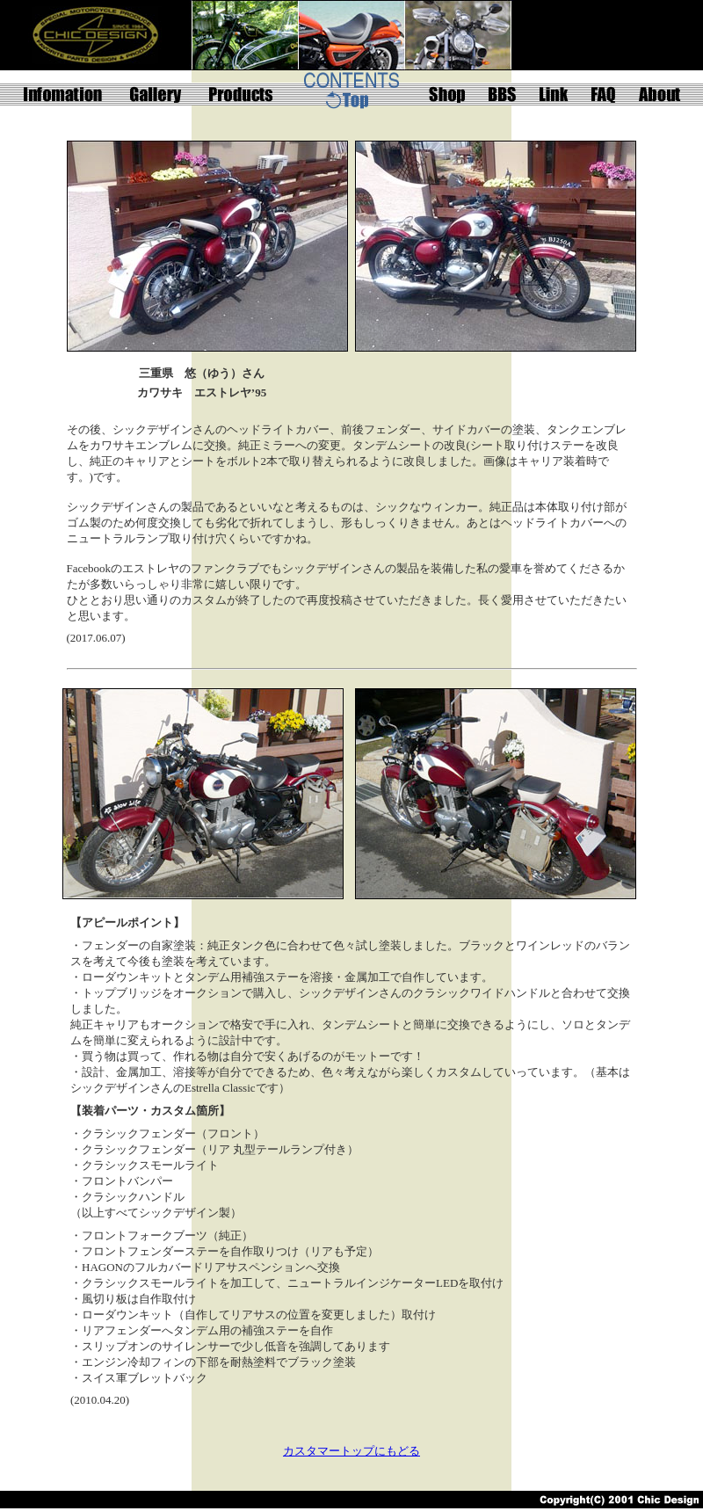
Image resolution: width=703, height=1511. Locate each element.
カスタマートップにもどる (351, 1450)
